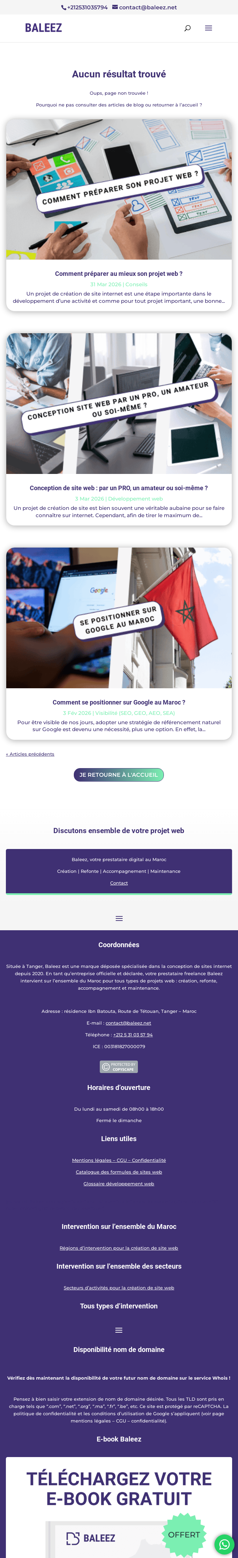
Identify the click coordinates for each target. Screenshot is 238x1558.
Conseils (136, 284)
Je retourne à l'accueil (119, 775)
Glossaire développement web (118, 1183)
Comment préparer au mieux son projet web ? (119, 273)
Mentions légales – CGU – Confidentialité (119, 1160)
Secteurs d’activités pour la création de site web (119, 1287)
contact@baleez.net (128, 1023)
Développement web (135, 498)
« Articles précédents (30, 754)
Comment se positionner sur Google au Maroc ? (119, 702)
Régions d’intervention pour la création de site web (119, 1248)
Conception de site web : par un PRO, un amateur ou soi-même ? (119, 488)
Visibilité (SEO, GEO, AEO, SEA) (135, 713)
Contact (119, 883)
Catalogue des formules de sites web (119, 1172)
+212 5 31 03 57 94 (133, 1034)
